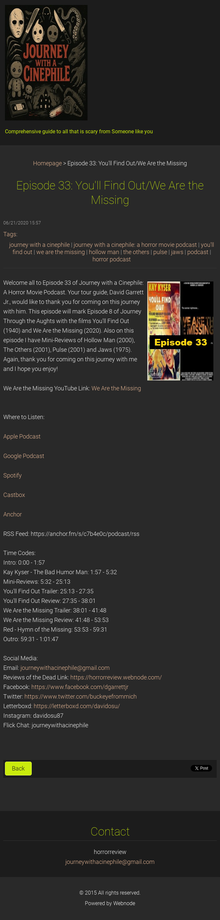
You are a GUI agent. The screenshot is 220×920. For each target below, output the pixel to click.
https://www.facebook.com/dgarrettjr (79, 687)
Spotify (12, 475)
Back (18, 768)
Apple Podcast (22, 436)
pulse (160, 252)
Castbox (14, 495)
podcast (197, 252)
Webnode (124, 903)
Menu (202, 15)
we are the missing (60, 252)
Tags (9, 234)
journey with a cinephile (39, 245)
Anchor (12, 514)
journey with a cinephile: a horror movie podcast (135, 245)
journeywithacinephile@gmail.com (65, 668)
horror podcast (111, 259)
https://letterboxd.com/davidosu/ (77, 706)
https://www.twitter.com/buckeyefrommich (80, 696)
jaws (177, 252)
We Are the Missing (116, 388)
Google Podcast (23, 456)
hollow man (104, 252)
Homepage (47, 163)
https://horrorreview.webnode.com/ (116, 677)
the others (136, 252)
